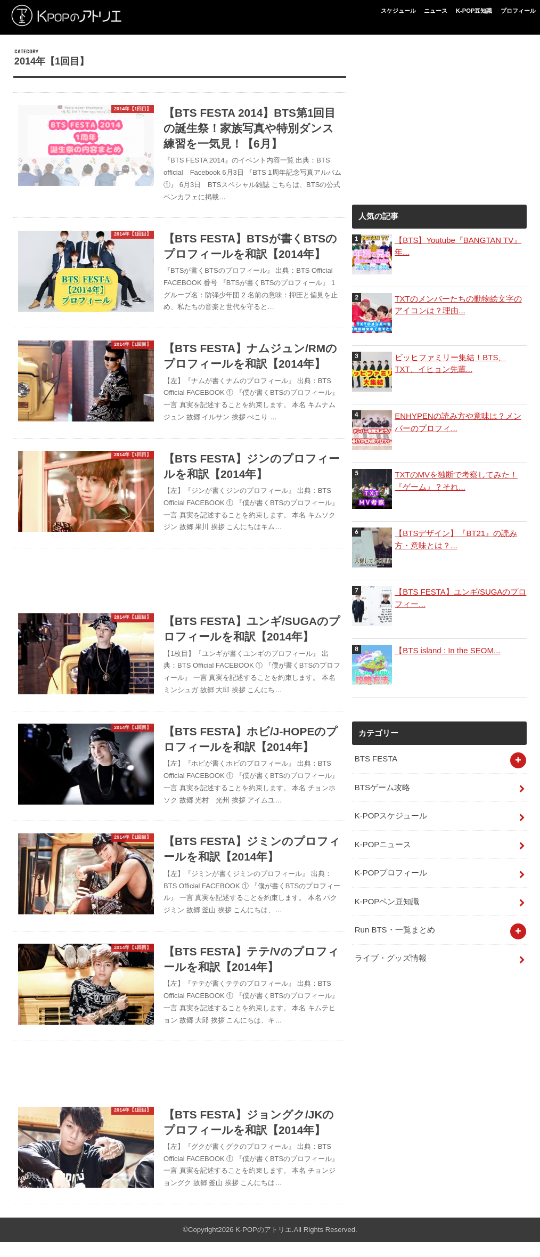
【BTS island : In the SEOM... (447, 650)
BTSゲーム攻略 (382, 787)
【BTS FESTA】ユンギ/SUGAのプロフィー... (460, 598)
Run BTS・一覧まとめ (395, 927)
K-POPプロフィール (391, 871)
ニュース (435, 10)
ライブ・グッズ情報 (391, 956)
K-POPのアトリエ (263, 1245)
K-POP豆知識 (474, 10)
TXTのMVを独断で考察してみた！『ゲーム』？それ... (456, 481)
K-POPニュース (383, 843)
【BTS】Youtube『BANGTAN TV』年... (457, 246)
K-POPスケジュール (391, 815)
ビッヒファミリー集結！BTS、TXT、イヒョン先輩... (450, 363)
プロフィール (518, 10)
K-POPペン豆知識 (387, 900)
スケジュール (398, 10)
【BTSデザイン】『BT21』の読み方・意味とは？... (456, 539)
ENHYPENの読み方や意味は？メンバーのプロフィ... (458, 422)
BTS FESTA (376, 759)
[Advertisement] (179, 581)
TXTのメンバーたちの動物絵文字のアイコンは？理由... (458, 305)
